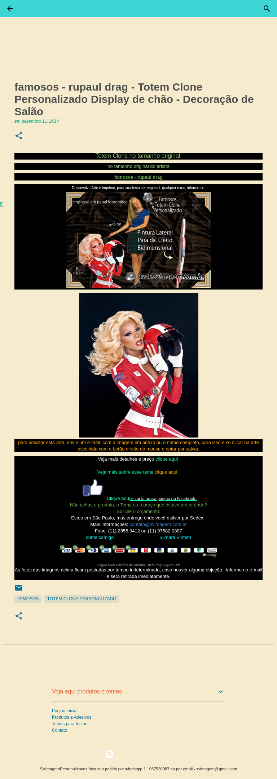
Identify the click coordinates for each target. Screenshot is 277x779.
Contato (59, 730)
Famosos (28, 598)
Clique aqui (118, 498)
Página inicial (65, 710)
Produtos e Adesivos (71, 717)
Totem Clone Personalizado (81, 598)
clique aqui (166, 459)
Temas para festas (69, 723)
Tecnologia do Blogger (138, 754)
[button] (18, 136)
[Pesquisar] (267, 8)
